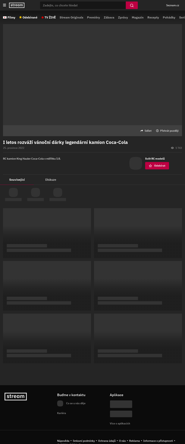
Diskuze (50, 179)
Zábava (109, 17)
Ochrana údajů (107, 440)
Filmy (11, 17)
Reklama (134, 440)
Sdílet (148, 130)
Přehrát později (169, 130)
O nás (122, 440)
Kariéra (61, 413)
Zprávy (123, 17)
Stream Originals (71, 17)
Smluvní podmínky (84, 440)
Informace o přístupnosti (158, 440)
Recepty (153, 17)
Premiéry (93, 17)
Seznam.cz (172, 5)
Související (17, 179)
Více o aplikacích (120, 423)
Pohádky (169, 17)
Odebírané (30, 17)
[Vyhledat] (132, 5)
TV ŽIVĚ (50, 17)
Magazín (138, 17)
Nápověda (63, 440)
